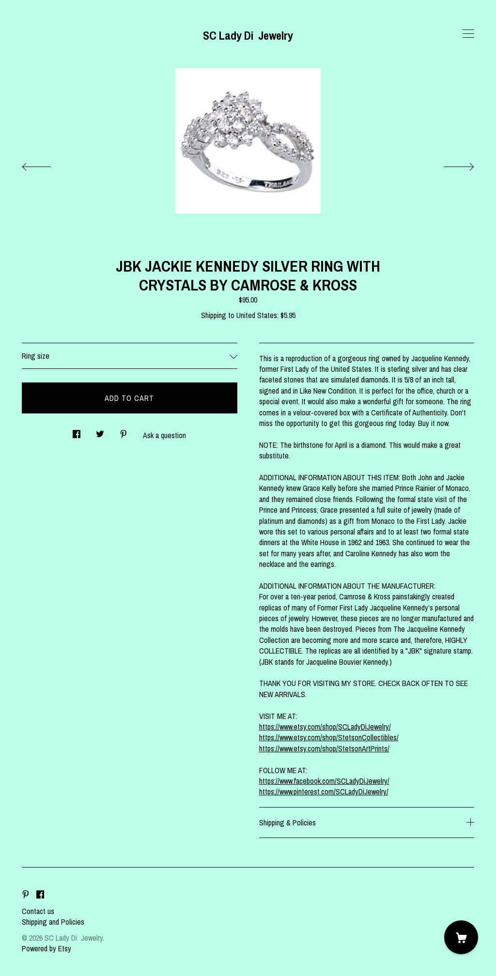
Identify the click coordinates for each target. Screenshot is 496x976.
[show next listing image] (450, 164)
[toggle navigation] (468, 34)
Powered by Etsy (46, 948)
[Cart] (461, 937)
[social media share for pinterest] (123, 431)
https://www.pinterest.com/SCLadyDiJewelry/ (323, 791)
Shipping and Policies (53, 921)
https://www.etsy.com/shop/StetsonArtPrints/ (324, 748)
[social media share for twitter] (100, 431)
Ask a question (164, 435)
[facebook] (40, 894)
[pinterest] (26, 894)
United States (256, 315)
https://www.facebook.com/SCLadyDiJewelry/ (324, 781)
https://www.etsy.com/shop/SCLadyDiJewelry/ (325, 726)
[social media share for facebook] (76, 431)
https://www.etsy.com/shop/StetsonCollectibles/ (329, 737)
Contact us (38, 911)
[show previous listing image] (46, 164)
